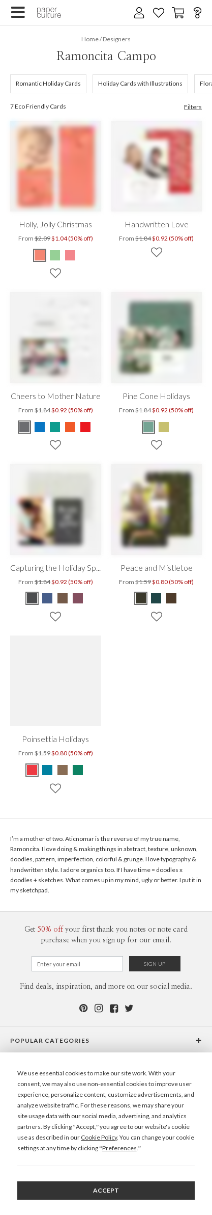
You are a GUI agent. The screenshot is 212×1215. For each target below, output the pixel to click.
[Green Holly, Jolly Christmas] (55, 255)
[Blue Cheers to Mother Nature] (39, 427)
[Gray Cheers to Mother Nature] (25, 427)
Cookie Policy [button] (99, 1137)
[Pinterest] (83, 1008)
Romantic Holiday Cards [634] (48, 83)
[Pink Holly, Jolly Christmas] (70, 255)
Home (90, 39)
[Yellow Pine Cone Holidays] (163, 427)
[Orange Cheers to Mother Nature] (70, 427)
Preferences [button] (119, 1148)
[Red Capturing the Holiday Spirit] (77, 598)
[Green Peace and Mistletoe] (141, 598)
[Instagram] (98, 1008)
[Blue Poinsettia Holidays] (47, 770)
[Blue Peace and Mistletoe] (156, 598)
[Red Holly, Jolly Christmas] (40, 255)
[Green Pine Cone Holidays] (149, 427)
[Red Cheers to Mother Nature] (85, 427)
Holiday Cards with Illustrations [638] (140, 83)
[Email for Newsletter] (77, 963)
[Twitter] (129, 1008)
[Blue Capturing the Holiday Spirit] (47, 598)
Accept (106, 1190)
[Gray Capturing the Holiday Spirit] (32, 598)
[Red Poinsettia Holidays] (32, 770)
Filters (193, 107)
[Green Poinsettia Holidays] (77, 770)
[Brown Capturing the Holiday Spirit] (62, 598)
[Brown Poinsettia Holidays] (62, 770)
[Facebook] (113, 1008)
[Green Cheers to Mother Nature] (55, 427)
